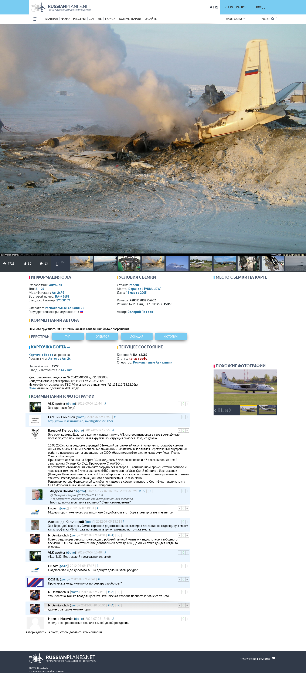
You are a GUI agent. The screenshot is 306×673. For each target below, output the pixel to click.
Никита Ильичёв (60, 618)
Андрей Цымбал (62, 491)
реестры (79, 18)
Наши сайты (234, 18)
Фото (32, 388)
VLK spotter (56, 403)
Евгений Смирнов (61, 417)
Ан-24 (39, 289)
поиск (110, 18)
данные (95, 18)
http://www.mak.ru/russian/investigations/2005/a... (81, 421)
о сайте (151, 18)
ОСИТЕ (53, 579)
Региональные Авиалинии (64, 308)
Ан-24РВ (58, 292)
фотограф (171, 336)
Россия (134, 285)
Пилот (53, 508)
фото (65, 18)
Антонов (55, 285)
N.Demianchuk (58, 535)
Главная (51, 18)
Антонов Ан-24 (59, 358)
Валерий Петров (140, 312)
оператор (102, 336)
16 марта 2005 (136, 292)
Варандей (144, 289)
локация (136, 336)
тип (68, 336)
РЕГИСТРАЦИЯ (235, 7)
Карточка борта (41, 354)
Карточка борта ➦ (50, 347)
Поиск (268, 18)
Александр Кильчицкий (66, 521)
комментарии (130, 18)
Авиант (66, 370)
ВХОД (260, 7)
